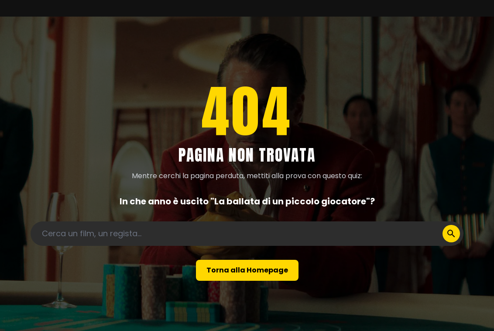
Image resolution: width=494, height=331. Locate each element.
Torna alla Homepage (247, 270)
